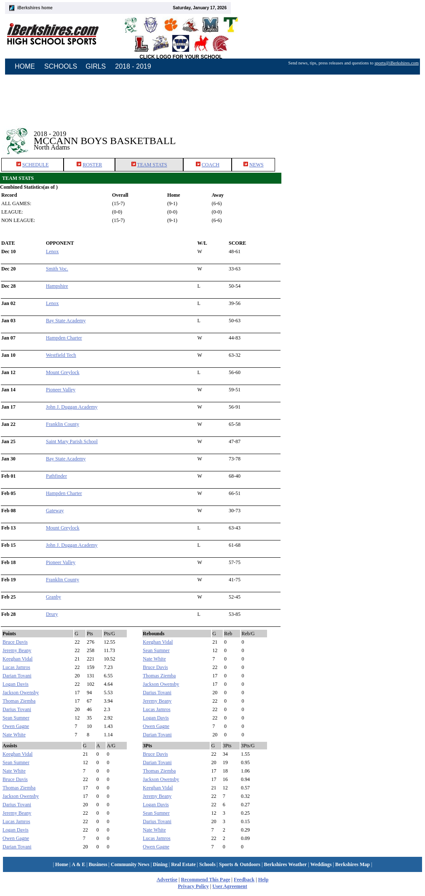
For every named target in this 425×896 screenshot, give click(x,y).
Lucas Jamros (16, 667)
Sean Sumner (16, 718)
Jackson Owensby (21, 692)
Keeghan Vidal (17, 659)
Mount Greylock (63, 372)
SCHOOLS (60, 66)
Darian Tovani (17, 676)
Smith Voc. (57, 269)
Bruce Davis (15, 642)
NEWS (256, 165)
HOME (25, 66)
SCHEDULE (35, 165)
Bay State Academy (66, 321)
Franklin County (62, 424)
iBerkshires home (35, 7)
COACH (210, 165)
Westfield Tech (61, 355)
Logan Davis (16, 684)
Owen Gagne (16, 726)
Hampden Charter (64, 338)
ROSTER (92, 165)
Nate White (14, 735)
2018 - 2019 (133, 66)
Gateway (55, 511)
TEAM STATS (152, 165)
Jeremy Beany (17, 650)
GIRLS (96, 66)
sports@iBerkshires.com (396, 63)
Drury (52, 614)
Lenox (52, 251)
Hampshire (57, 286)
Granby (53, 597)
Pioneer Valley (60, 390)
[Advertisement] (353, 134)
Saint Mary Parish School (72, 441)
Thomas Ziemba (19, 701)
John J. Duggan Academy (72, 407)
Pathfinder (56, 476)
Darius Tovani (17, 709)
